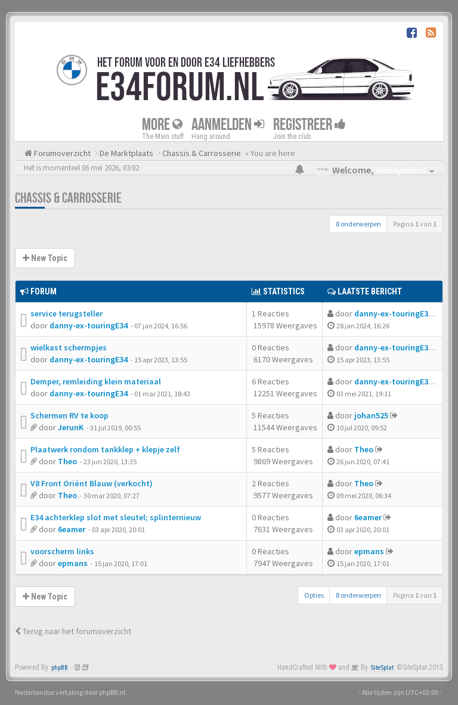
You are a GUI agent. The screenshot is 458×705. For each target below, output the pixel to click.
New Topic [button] (45, 258)
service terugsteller (66, 313)
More (162, 125)
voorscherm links (62, 551)
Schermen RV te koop (69, 415)
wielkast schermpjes (68, 347)
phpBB (59, 668)
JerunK (70, 427)
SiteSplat (382, 668)
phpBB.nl (112, 692)
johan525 (371, 415)
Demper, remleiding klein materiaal (95, 381)
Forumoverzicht (61, 153)
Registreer (309, 125)
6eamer (71, 529)
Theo (67, 461)
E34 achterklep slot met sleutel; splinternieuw (115, 517)
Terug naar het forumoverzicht (73, 631)
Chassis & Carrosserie (68, 198)
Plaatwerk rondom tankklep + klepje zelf (105, 449)
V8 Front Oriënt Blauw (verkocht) (91, 483)
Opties (314, 595)
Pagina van (415, 223)
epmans (73, 563)
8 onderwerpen (358, 223)
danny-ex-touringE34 (88, 325)
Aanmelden (227, 125)
